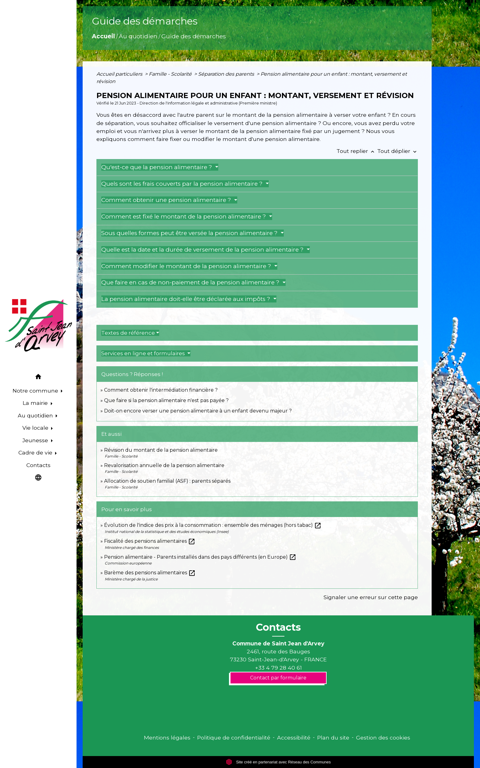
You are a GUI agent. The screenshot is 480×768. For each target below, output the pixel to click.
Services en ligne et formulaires (143, 353)
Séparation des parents (226, 74)
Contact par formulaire (278, 678)
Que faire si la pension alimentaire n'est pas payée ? (166, 400)
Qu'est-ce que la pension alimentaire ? (157, 167)
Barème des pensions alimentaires (150, 573)
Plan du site (333, 737)
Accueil (103, 36)
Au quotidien (138, 36)
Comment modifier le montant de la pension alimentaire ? (187, 266)
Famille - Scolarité (171, 74)
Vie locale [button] (36, 427)
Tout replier (356, 151)
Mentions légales (167, 737)
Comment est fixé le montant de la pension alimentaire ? (184, 216)
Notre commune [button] (36, 390)
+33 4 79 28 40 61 (278, 667)
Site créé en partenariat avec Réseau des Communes (278, 762)
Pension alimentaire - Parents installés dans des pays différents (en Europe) (200, 557)
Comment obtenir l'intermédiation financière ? (161, 390)
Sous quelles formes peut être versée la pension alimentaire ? (190, 233)
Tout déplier (397, 151)
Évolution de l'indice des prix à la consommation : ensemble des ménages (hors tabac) (212, 525)
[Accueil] (38, 325)
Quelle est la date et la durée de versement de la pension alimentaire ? (203, 249)
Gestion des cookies (383, 737)
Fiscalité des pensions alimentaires (149, 541)
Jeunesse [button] (36, 440)
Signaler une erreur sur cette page (371, 597)
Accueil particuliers (120, 74)
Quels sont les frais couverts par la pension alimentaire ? (182, 183)
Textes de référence (128, 333)
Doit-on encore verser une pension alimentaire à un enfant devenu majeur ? (198, 411)
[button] (38, 377)
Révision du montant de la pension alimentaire (161, 450)
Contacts (278, 627)
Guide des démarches (193, 36)
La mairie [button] (36, 403)
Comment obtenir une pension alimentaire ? (167, 199)
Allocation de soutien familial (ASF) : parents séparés (167, 481)
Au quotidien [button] (36, 415)
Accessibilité (293, 737)
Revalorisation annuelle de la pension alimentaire (164, 465)
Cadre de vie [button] (36, 452)
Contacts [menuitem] (38, 465)
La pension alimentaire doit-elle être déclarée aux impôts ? (186, 298)
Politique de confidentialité (233, 737)
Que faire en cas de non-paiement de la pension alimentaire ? (191, 282)
